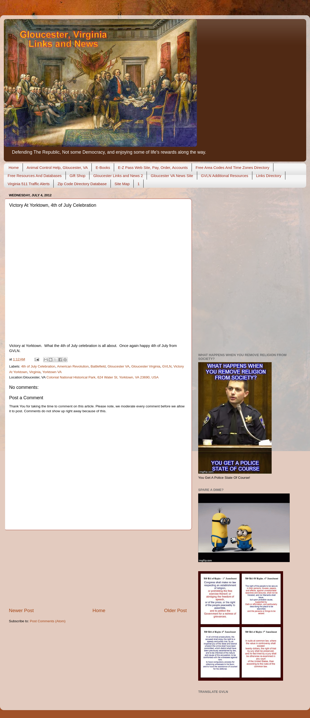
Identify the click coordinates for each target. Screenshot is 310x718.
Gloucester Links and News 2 (118, 175)
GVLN (167, 366)
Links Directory (268, 175)
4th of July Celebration (38, 366)
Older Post (175, 610)
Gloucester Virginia (145, 366)
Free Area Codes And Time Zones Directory (232, 167)
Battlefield (97, 366)
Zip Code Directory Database (81, 184)
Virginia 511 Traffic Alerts (29, 184)
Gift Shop (78, 175)
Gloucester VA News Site (172, 175)
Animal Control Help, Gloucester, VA (57, 167)
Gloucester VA (118, 366)
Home (14, 167)
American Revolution (73, 366)
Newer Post (21, 610)
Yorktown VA (52, 372)
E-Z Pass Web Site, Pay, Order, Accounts (153, 167)
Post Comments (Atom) (48, 621)
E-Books (103, 167)
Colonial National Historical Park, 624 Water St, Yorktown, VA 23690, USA (102, 377)
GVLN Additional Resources (224, 175)
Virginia (35, 372)
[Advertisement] (98, 568)
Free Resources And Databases (35, 175)
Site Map (122, 184)
